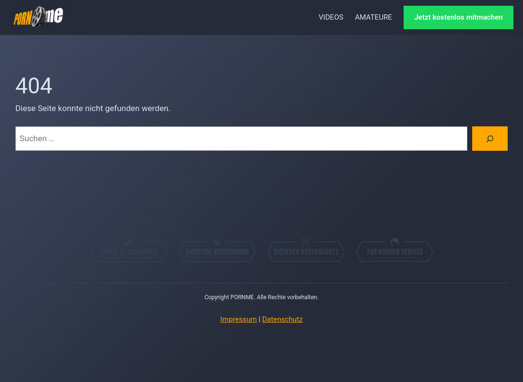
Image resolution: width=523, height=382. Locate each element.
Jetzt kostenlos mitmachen (458, 17)
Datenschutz (282, 319)
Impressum (239, 319)
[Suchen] (490, 138)
